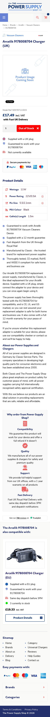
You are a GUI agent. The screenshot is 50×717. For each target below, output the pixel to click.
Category (32, 643)
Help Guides (34, 656)
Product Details (29, 619)
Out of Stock (30, 129)
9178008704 (10, 28)
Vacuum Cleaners (33, 25)
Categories (12, 697)
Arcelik (21, 25)
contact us (41, 336)
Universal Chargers (37, 647)
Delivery (9, 656)
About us (10, 652)
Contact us (33, 660)
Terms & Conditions (12, 710)
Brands (13, 25)
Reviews (32, 652)
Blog (7, 660)
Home (5, 25)
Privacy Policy (31, 710)
